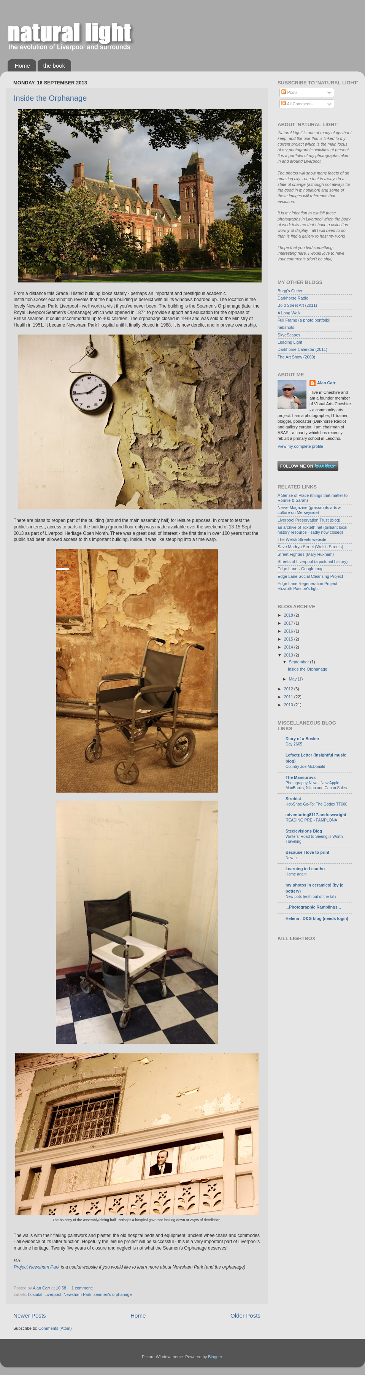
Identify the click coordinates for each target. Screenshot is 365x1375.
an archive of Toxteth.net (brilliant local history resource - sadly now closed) (312, 529)
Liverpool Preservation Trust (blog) (309, 520)
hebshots (286, 327)
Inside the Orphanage (50, 98)
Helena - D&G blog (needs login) (317, 918)
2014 (289, 647)
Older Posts (245, 1315)
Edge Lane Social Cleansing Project (310, 576)
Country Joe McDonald (305, 766)
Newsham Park (77, 1294)
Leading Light (290, 342)
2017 (289, 623)
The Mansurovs (301, 777)
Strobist (293, 798)
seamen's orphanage (113, 1294)
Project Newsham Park (37, 1267)
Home (22, 65)
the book (54, 65)
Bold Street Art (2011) (297, 305)
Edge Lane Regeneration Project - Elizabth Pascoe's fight (309, 586)
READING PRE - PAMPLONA (311, 820)
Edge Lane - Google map (301, 568)
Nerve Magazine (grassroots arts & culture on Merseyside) (309, 510)
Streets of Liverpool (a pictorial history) (313, 561)
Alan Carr (326, 383)
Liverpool (52, 1294)
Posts (289, 92)
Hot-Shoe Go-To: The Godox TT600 (317, 804)
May (293, 679)
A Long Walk (289, 313)
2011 (289, 697)
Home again (296, 874)
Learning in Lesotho (305, 868)
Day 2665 (294, 744)
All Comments (297, 103)
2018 (289, 615)
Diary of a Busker (302, 738)
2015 (289, 639)
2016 (289, 631)
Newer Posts (29, 1315)
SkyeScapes (289, 335)
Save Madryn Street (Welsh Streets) (310, 546)
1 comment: (82, 1288)
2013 (289, 655)
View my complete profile (300, 446)
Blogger (215, 1356)
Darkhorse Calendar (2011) (302, 349)
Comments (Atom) (55, 1328)
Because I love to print (307, 852)
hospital (35, 1294)
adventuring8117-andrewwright (316, 814)
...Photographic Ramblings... (313, 907)
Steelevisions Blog (304, 831)
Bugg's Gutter (290, 291)
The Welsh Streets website (302, 539)
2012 (289, 689)
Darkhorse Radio (293, 298)
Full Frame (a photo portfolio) (304, 320)
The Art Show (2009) (296, 357)
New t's (292, 858)
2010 (289, 705)
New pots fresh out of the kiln (311, 896)
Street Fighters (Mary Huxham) (306, 554)
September (299, 662)
